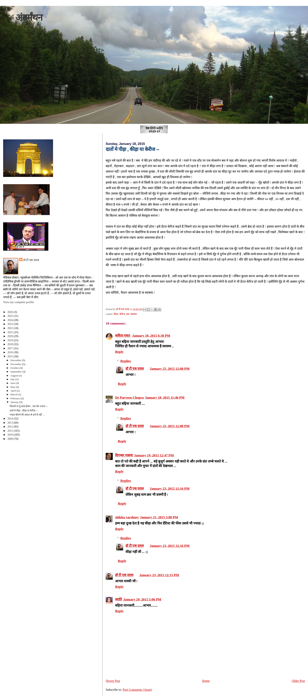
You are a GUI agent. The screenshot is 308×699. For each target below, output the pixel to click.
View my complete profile (18, 302)
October (15, 367)
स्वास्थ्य (133, 314)
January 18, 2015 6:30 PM (151, 336)
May (13, 386)
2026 (10, 312)
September (16, 371)
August (14, 375)
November (16, 364)
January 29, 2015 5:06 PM (142, 599)
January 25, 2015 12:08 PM (169, 369)
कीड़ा (116, 314)
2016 (10, 352)
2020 (10, 336)
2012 (10, 426)
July (13, 379)
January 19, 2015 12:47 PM (154, 455)
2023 (10, 324)
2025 (10, 315)
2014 (10, 418)
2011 (10, 430)
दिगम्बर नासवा (124, 455)
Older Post (298, 680)
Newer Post (113, 680)
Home (206, 680)
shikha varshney (127, 517)
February (15, 398)
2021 (10, 332)
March (14, 394)
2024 (10, 320)
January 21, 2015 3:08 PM (159, 517)
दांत (127, 314)
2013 (10, 422)
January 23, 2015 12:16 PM (169, 488)
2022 (10, 328)
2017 (10, 348)
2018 (10, 344)
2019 (10, 340)
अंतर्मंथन (28, 17)
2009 (10, 438)
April (13, 390)
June (13, 383)
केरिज (122, 314)
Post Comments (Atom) (137, 689)
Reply (119, 352)
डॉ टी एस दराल (135, 369)
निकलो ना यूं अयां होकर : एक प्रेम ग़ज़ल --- (29, 406)
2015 (10, 356)
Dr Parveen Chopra (129, 397)
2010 (10, 434)
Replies (125, 361)
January (14, 402)
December (16, 360)
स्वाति (118, 599)
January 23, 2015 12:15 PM (159, 575)
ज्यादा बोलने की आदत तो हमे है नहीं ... (27, 414)
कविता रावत (123, 336)
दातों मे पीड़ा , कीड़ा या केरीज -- (24, 410)
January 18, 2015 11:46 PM (164, 397)
